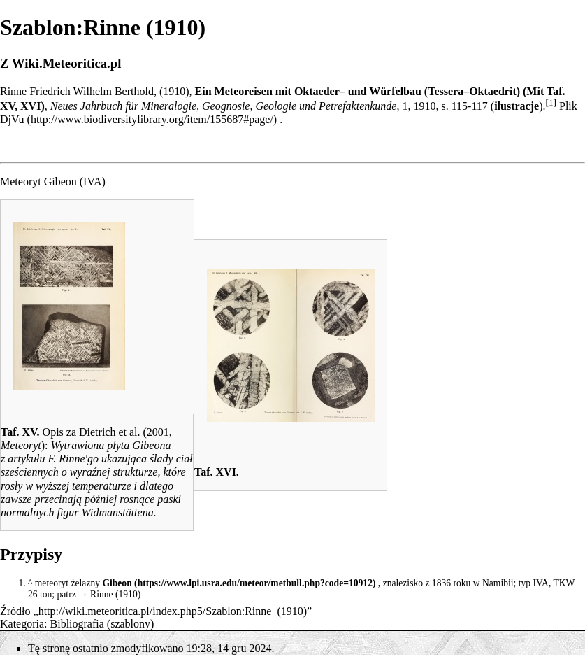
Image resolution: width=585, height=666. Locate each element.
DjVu (12, 119)
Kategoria (22, 624)
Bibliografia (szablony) (102, 624)
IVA (92, 181)
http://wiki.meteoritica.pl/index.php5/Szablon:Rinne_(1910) (172, 611)
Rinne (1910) (115, 594)
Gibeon (116, 583)
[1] (550, 102)
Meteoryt (21, 445)
